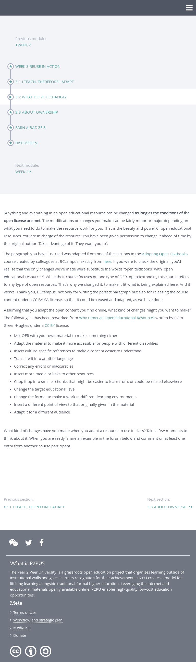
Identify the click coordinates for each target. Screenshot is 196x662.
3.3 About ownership (36, 112)
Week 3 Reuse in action (37, 66)
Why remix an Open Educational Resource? (116, 317)
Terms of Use (24, 612)
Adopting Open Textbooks (165, 253)
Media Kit (21, 627)
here (107, 261)
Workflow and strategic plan (38, 619)
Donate (19, 635)
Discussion (26, 142)
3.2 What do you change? (40, 96)
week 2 (24, 44)
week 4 (22, 171)
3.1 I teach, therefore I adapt (44, 81)
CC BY (50, 325)
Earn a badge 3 (30, 127)
